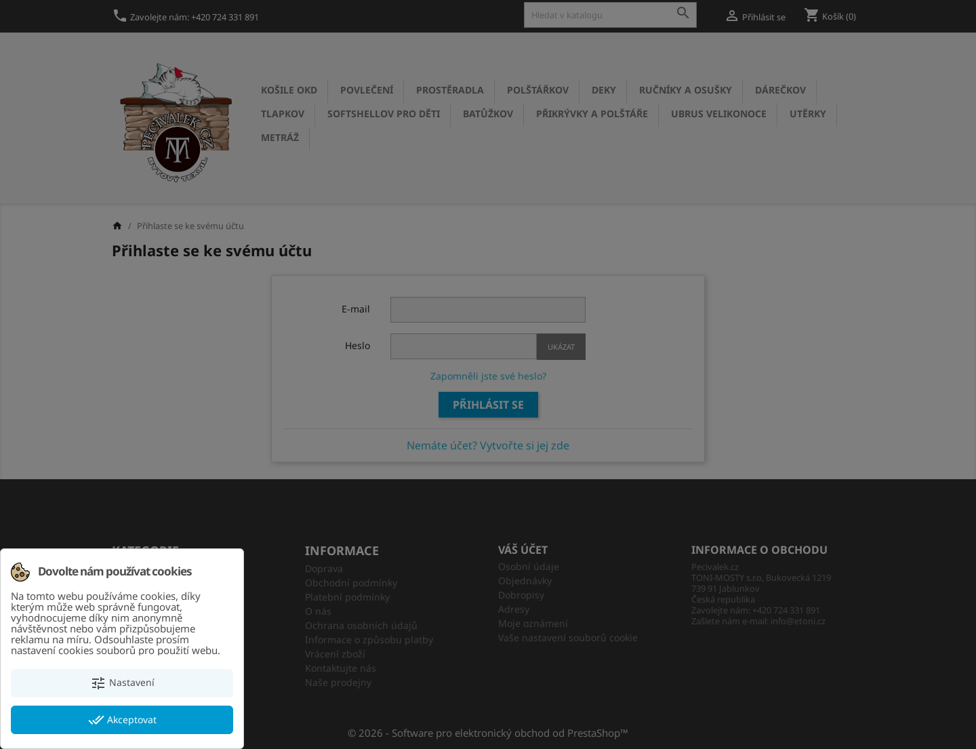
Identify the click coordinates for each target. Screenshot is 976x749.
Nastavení (122, 683)
